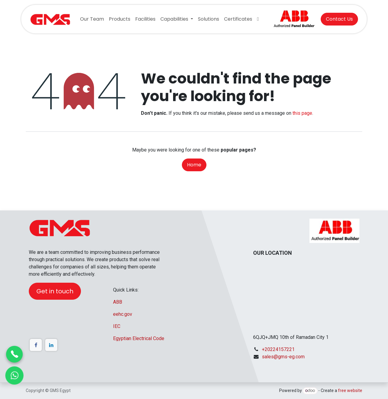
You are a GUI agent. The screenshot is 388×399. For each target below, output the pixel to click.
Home (194, 164)
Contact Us (339, 18)
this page (302, 113)
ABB (117, 302)
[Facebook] (36, 345)
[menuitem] (92, 19)
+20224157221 (278, 349)
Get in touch (54, 291)
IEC (116, 326)
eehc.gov (122, 314)
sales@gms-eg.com (283, 357)
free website (350, 390)
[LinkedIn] (51, 345)
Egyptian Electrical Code (138, 338)
